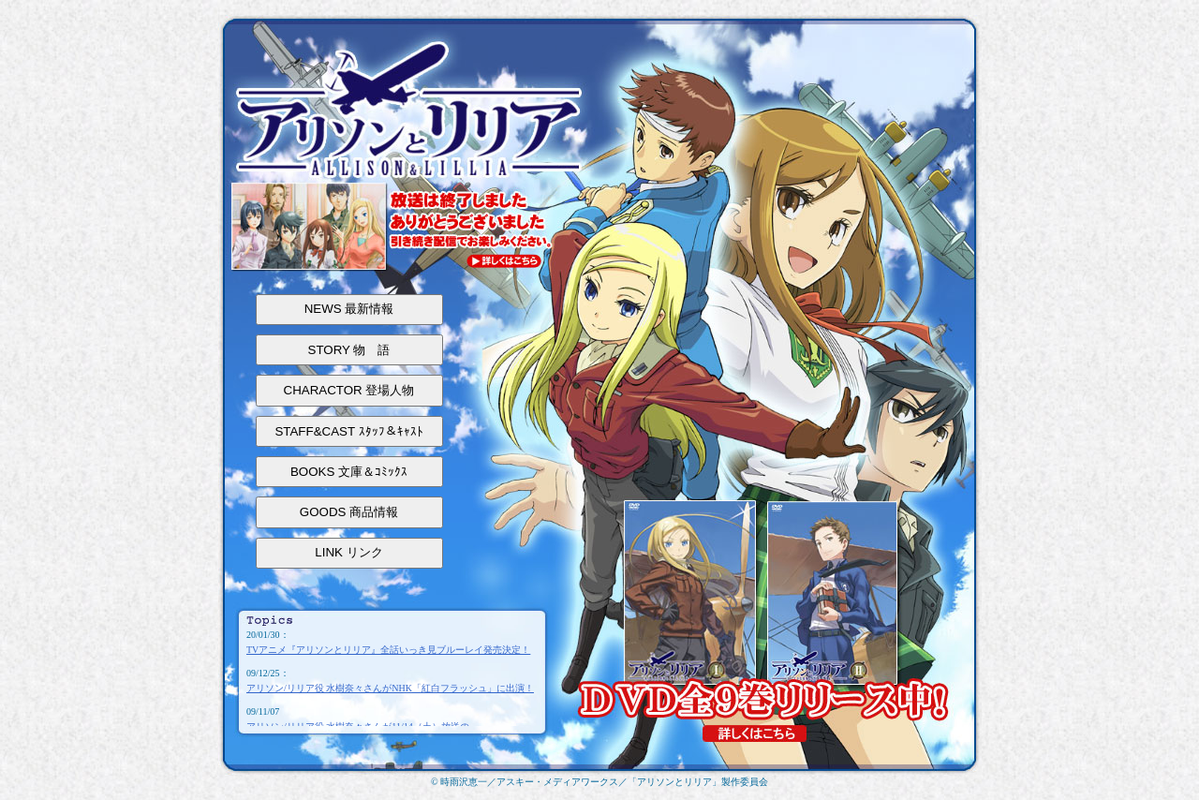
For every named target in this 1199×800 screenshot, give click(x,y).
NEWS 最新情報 (349, 309)
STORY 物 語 (349, 350)
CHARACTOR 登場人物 (349, 390)
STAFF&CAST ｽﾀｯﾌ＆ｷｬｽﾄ (348, 431)
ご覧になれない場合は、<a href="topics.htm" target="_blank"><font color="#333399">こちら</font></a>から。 (391, 677)
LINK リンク (348, 552)
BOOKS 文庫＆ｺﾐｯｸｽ (348, 472)
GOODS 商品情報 (349, 512)
